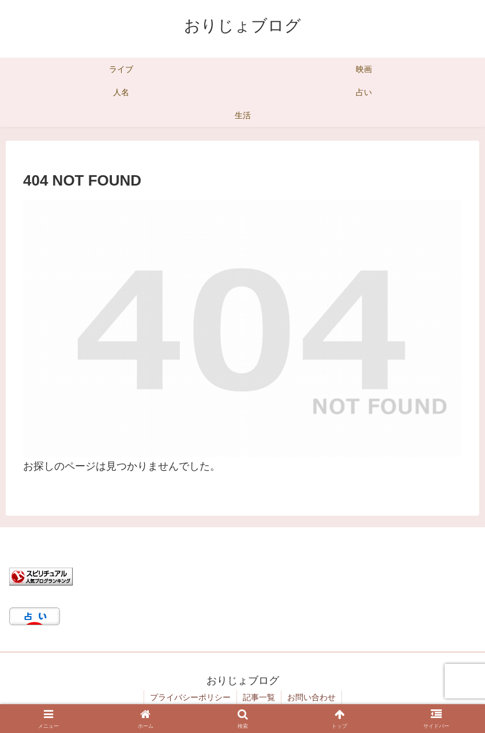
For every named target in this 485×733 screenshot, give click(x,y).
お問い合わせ (311, 697)
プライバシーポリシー (190, 697)
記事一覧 (259, 697)
